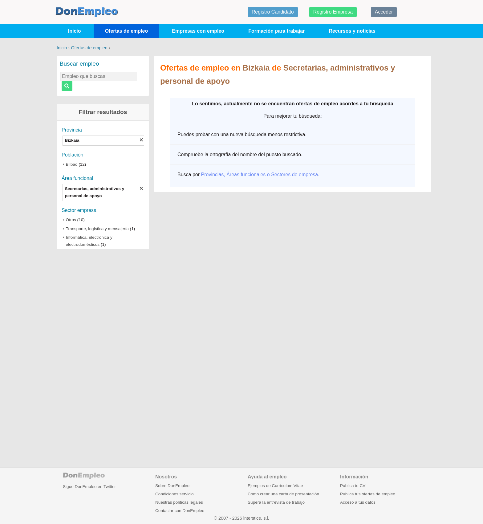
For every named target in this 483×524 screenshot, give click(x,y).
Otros (71, 219)
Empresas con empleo (198, 31)
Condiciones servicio (174, 494)
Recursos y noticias (352, 31)
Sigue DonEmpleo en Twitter (89, 486)
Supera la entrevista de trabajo (276, 502)
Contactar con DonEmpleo (179, 510)
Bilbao (72, 164)
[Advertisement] (103, 350)
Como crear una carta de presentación (283, 494)
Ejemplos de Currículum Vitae (275, 485)
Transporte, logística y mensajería (97, 228)
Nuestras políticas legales (179, 502)
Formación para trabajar (276, 31)
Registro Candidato (273, 11)
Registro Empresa (333, 11)
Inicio (74, 31)
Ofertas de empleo (126, 31)
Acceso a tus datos (357, 502)
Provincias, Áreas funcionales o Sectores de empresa (259, 174)
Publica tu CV (352, 485)
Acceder (384, 11)
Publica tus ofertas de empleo (367, 494)
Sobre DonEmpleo (172, 485)
